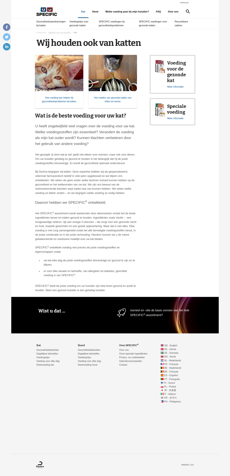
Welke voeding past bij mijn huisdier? (127, 11)
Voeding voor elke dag (48, 361)
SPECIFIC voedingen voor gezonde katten (153, 23)
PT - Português (172, 379)
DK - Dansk (170, 349)
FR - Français (171, 364)
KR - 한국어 (170, 397)
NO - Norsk (170, 356)
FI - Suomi (169, 383)
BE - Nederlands (172, 368)
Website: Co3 (187, 465)
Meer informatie (175, 86)
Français (184, 3)
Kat (83, 11)
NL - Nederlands (172, 360)
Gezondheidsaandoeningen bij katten (51, 23)
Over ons (173, 11)
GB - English (170, 345)
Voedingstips (43, 357)
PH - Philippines (172, 401)
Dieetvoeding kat (45, 365)
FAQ (158, 11)
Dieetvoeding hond (87, 365)
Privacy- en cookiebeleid (131, 357)
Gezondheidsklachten (47, 350)
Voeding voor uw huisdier (59, 32)
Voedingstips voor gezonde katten (79, 23)
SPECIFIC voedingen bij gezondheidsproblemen (112, 23)
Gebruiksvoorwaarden (130, 361)
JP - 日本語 (170, 390)
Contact (123, 365)
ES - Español (171, 375)
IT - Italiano (170, 394)
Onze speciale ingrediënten (133, 353)
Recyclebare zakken (181, 23)
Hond (95, 11)
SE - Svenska (171, 353)
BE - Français (171, 371)
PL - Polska (170, 386)
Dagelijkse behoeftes (47, 353)
